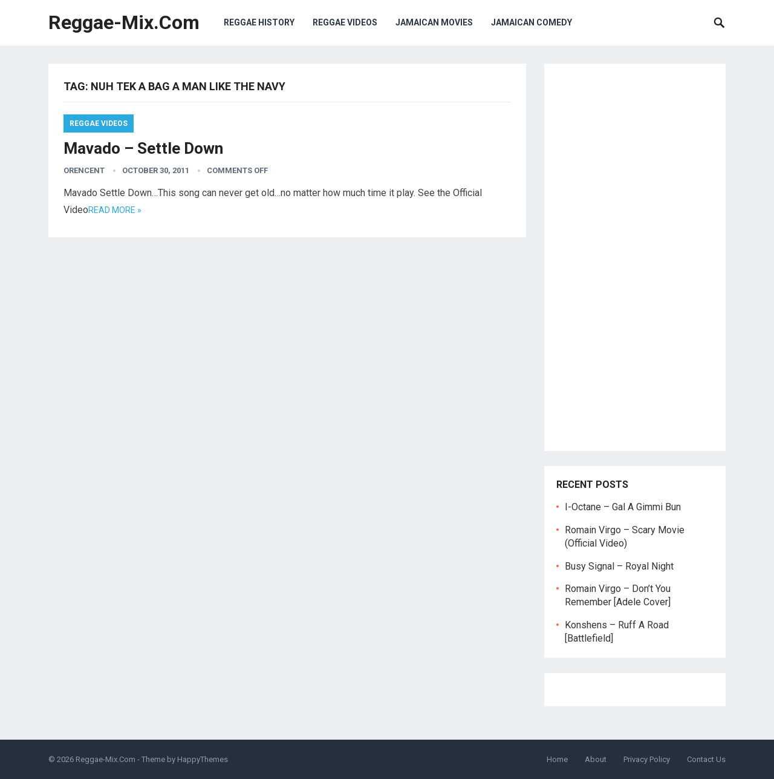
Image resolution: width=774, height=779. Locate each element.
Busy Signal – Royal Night (619, 566)
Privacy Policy (646, 759)
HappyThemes (202, 759)
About (596, 759)
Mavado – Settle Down (143, 148)
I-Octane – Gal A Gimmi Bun (623, 507)
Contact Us (706, 759)
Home (557, 759)
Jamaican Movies (434, 22)
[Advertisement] (635, 257)
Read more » (114, 210)
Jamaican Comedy (531, 22)
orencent (84, 170)
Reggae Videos (345, 22)
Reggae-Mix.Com (124, 22)
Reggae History (259, 22)
